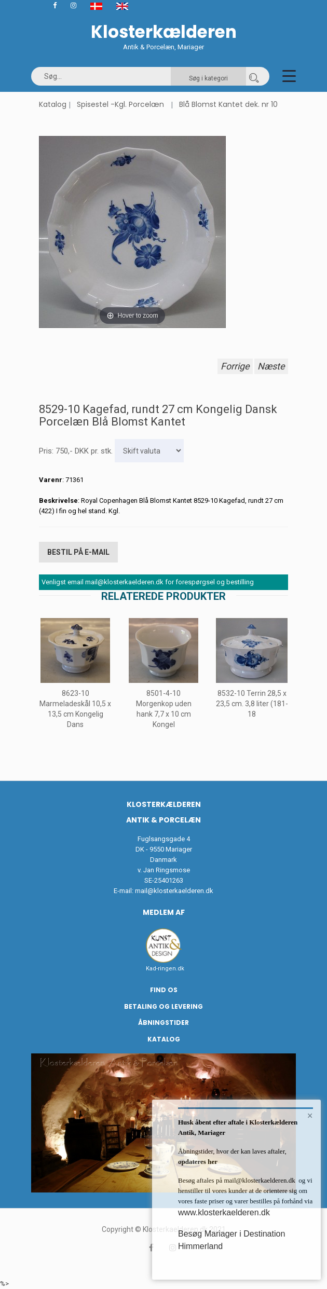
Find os (164, 989)
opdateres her (197, 1161)
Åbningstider (163, 1022)
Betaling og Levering (163, 1006)
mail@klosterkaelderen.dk (174, 891)
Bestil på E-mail (78, 552)
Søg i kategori (208, 78)
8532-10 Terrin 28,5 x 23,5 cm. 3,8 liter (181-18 (252, 703)
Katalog (52, 104)
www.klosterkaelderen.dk (224, 1212)
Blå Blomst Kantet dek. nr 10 (228, 104)
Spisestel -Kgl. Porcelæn (120, 104)
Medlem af (164, 912)
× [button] (310, 1115)
